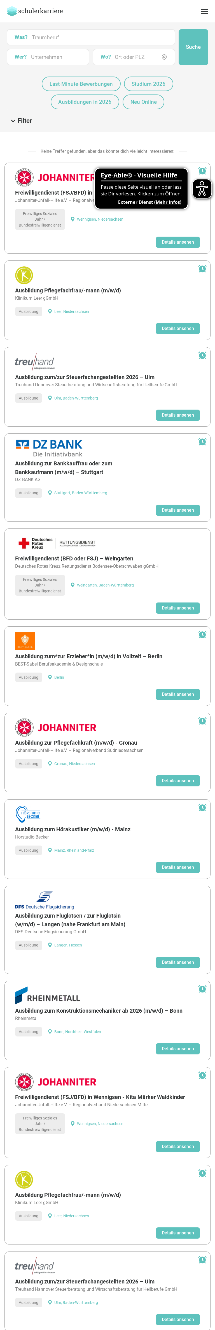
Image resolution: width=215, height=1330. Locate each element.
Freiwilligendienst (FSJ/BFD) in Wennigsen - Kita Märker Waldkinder (100, 171)
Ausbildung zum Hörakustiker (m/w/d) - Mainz (72, 808)
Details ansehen (178, 221)
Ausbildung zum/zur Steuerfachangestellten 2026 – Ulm (85, 356)
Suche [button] (193, 26)
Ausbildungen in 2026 (84, 81)
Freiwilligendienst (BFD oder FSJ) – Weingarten (74, 537)
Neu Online (143, 81)
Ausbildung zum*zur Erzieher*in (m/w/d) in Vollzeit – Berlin (88, 635)
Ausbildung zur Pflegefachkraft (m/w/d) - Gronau (76, 722)
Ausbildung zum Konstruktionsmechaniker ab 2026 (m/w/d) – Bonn (99, 990)
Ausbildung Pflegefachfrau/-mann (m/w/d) (68, 270)
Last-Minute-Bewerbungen (81, 63)
